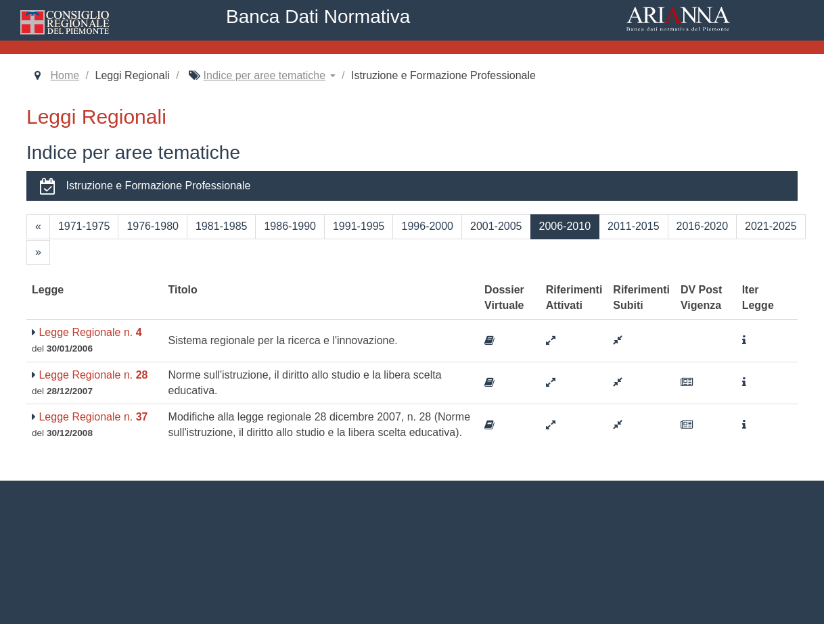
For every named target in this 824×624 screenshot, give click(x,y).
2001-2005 (496, 226)
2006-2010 (565, 226)
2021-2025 (771, 226)
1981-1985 (222, 226)
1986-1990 (290, 226)
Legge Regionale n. (87, 332)
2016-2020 (703, 226)
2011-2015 (634, 226)
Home (64, 75)
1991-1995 (359, 226)
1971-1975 (84, 226)
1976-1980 (153, 226)
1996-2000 (427, 226)
